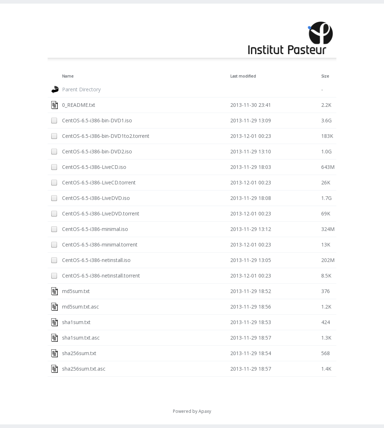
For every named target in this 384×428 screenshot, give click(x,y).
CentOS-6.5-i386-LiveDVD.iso (96, 198)
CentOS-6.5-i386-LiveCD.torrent (99, 182)
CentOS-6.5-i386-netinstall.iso (96, 260)
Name (68, 76)
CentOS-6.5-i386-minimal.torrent (100, 244)
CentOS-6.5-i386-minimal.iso (95, 229)
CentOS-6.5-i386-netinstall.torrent (101, 275)
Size (325, 76)
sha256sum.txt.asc (83, 368)
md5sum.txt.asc (80, 306)
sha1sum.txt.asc (81, 337)
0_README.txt (78, 104)
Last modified (243, 76)
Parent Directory (81, 89)
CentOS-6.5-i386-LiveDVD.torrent (100, 213)
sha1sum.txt (76, 322)
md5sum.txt (76, 291)
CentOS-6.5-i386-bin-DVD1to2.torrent (105, 135)
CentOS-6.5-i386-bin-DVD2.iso (97, 151)
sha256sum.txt (79, 353)
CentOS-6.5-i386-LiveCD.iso (94, 166)
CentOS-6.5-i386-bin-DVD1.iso (97, 120)
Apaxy (204, 411)
